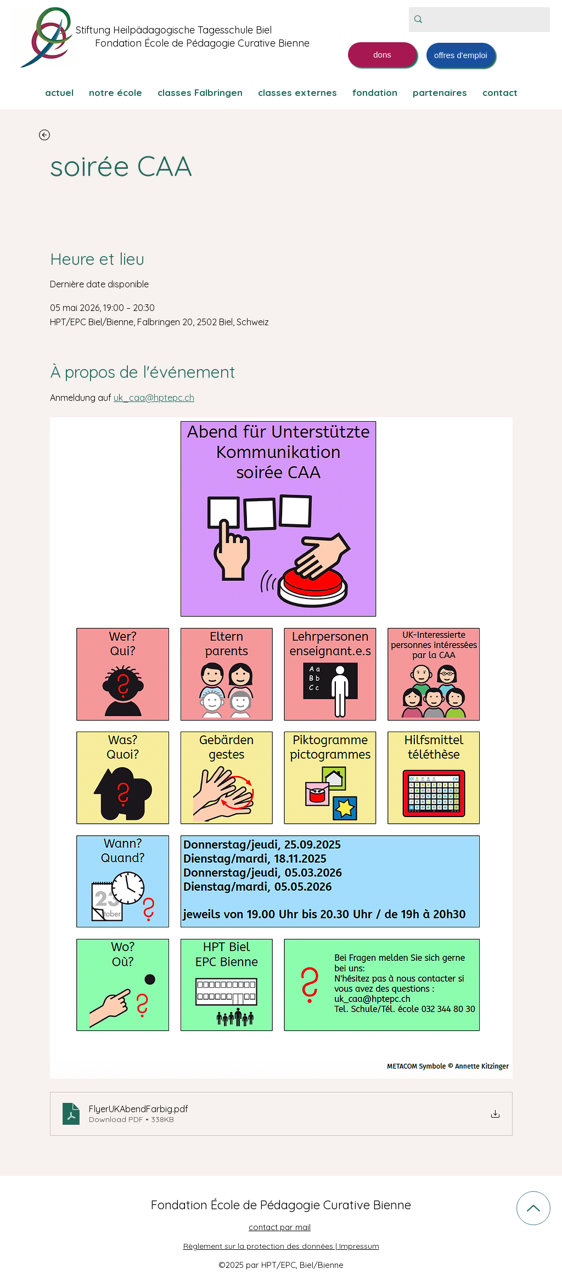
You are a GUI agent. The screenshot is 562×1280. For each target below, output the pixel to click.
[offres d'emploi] (460, 55)
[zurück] (44, 135)
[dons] (382, 54)
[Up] (533, 1208)
